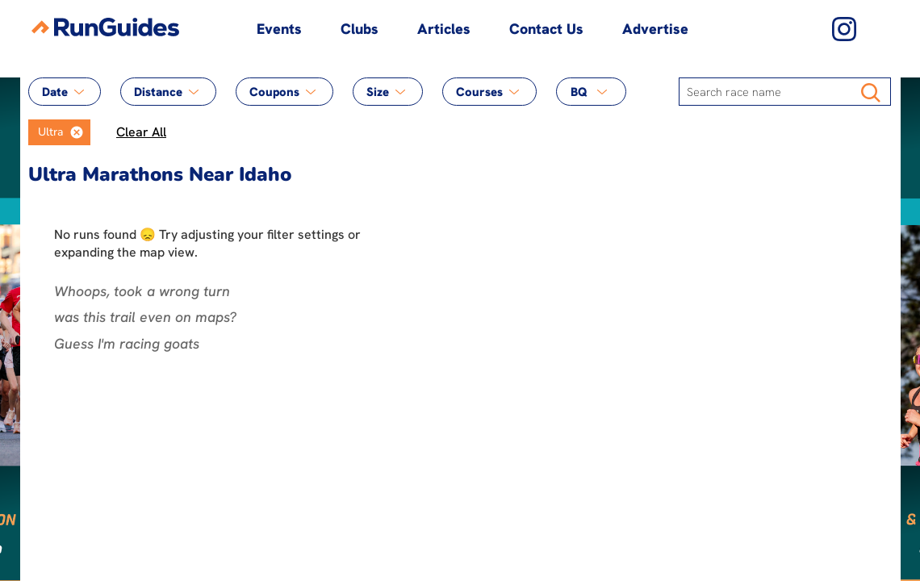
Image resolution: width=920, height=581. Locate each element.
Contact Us (546, 28)
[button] (76, 132)
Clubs (359, 28)
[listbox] (59, 132)
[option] (45, 132)
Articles (443, 28)
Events (279, 28)
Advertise (655, 28)
